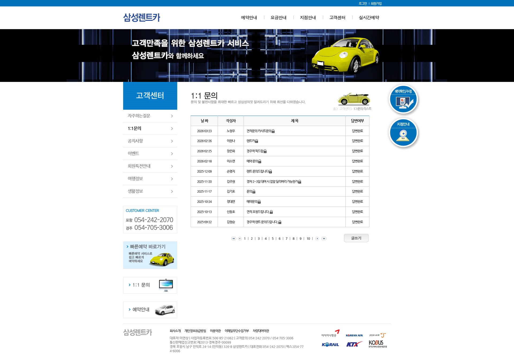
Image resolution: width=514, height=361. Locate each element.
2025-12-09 (204, 171)
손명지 (231, 171)
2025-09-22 (204, 222)
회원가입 (376, 3)
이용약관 (215, 330)
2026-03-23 (204, 131)
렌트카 (252, 141)
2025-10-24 (204, 201)
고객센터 (337, 17)
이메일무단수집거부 (237, 330)
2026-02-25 (204, 151)
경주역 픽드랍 (257, 151)
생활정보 (135, 191)
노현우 (231, 131)
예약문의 (254, 201)
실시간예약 (369, 17)
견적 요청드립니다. (260, 212)
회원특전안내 (139, 166)
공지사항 (135, 140)
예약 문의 (254, 161)
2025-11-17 (204, 191)
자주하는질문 (139, 115)
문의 (251, 191)
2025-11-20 (204, 181)
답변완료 (357, 131)
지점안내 (308, 17)
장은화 (231, 151)
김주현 (231, 181)
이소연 (231, 161)
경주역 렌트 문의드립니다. (264, 222)
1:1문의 (134, 128)
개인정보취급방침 (195, 330)
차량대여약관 (261, 330)
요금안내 (278, 17)
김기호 (231, 191)
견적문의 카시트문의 (261, 131)
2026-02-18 (204, 161)
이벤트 (133, 153)
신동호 (231, 212)
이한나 (231, 141)
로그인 (363, 3)
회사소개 (175, 330)
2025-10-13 (204, 212)
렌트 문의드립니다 (259, 171)
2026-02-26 (204, 141)
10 (308, 238)
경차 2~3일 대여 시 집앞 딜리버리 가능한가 (274, 181)
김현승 (231, 222)
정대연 (231, 201)
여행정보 (135, 178)
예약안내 (249, 17)
